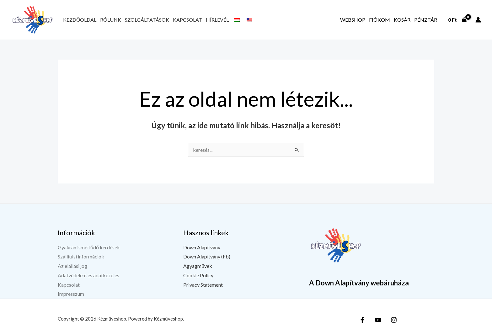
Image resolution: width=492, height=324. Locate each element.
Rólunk (110, 20)
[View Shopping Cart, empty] (457, 20)
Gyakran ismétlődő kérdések (89, 247)
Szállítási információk (81, 256)
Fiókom (379, 20)
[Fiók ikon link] (478, 20)
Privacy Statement (203, 285)
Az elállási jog (72, 266)
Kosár (402, 20)
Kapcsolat (187, 20)
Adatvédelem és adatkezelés (88, 275)
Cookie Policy (198, 275)
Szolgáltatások (147, 20)
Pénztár (425, 20)
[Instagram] (394, 320)
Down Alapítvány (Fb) (206, 256)
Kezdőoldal (79, 20)
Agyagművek (197, 266)
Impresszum (71, 294)
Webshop (352, 20)
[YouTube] (378, 320)
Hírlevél (217, 20)
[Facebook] (362, 320)
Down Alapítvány (201, 247)
